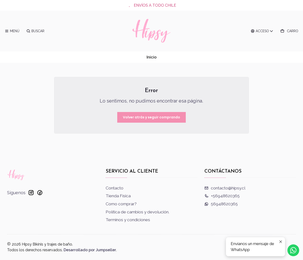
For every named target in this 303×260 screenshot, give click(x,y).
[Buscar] (35, 31)
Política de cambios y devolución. (137, 212)
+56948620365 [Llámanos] (222, 195)
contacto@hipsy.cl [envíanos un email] (224, 188)
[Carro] (289, 31)
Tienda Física (118, 195)
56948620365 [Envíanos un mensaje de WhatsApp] (221, 204)
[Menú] (12, 31)
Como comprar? (121, 204)
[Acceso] (262, 31)
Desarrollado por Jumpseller (90, 250)
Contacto (114, 188)
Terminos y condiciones (128, 219)
